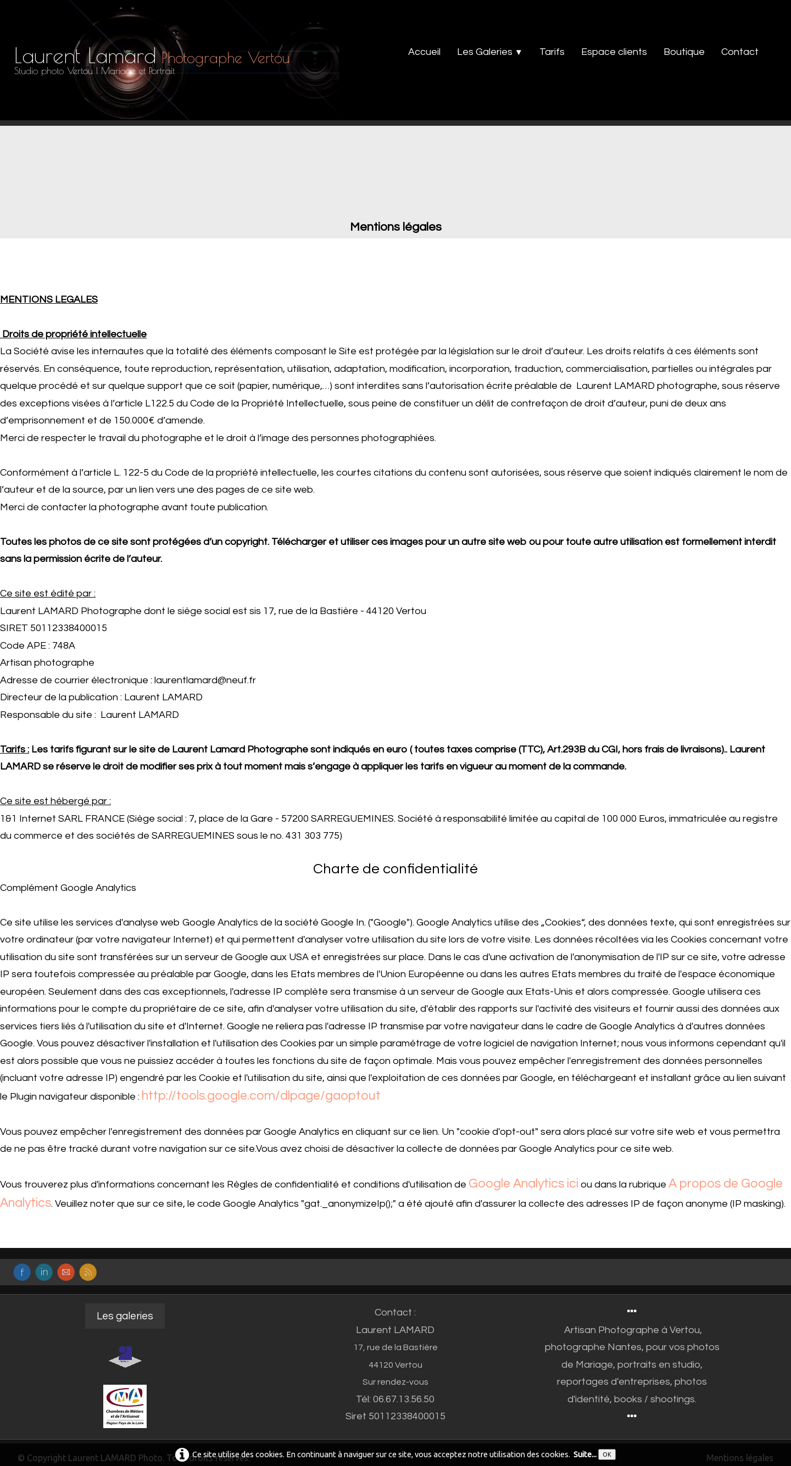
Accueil (424, 52)
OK (607, 1454)
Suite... (585, 1453)
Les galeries (125, 1316)
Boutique (684, 52)
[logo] (156, 63)
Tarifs (552, 52)
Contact (740, 52)
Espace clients (614, 52)
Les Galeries (490, 52)
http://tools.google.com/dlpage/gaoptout (261, 1095)
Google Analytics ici (523, 1183)
